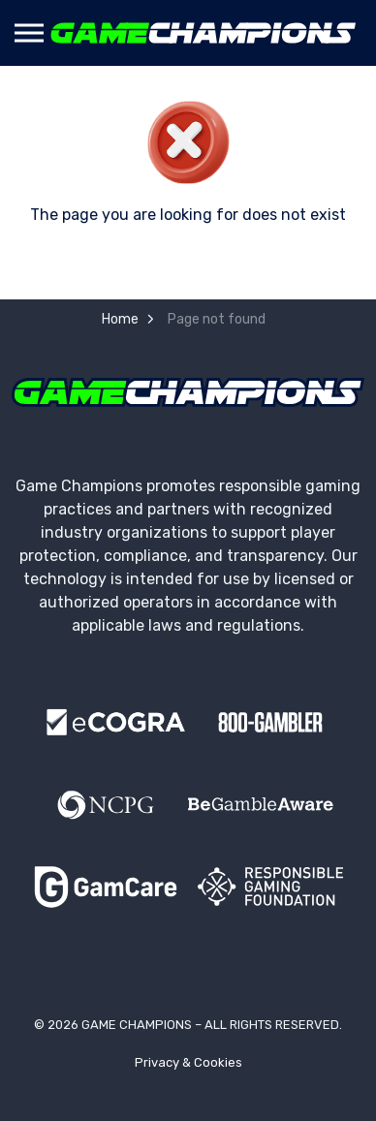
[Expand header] (29, 33)
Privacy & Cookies (188, 1062)
